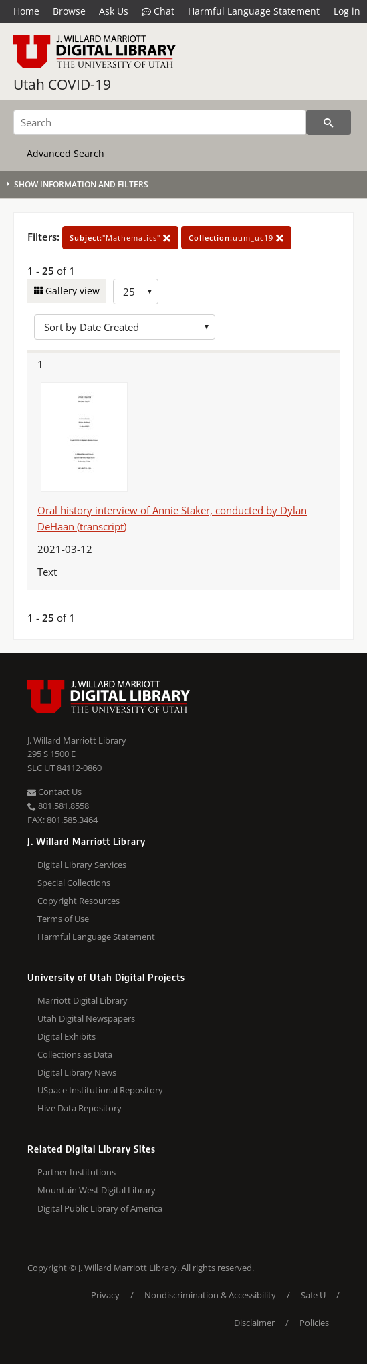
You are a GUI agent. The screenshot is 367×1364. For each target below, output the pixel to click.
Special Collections (73, 883)
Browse (69, 11)
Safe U (313, 1295)
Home (26, 11)
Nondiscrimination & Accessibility (210, 1295)
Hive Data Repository (79, 1108)
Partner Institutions (76, 1172)
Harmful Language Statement (254, 11)
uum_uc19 (236, 238)
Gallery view (71, 290)
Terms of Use (63, 919)
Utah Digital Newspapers (86, 1018)
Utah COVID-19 (62, 84)
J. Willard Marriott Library (76, 740)
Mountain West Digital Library (96, 1190)
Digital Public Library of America (99, 1208)
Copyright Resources (78, 901)
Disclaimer (254, 1323)
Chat (158, 11)
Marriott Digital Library (82, 1000)
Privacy (105, 1295)
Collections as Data (74, 1054)
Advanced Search (65, 153)
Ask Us (113, 11)
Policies (314, 1323)
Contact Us (54, 792)
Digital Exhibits (66, 1036)
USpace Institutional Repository (100, 1090)
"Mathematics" (120, 238)
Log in (347, 11)
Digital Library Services (81, 865)
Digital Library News (76, 1072)
